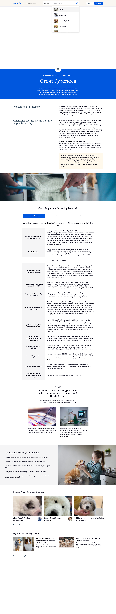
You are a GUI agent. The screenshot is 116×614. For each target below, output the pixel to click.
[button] (76, 208)
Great (58, 216)
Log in (90, 3)
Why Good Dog (31, 3)
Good (82, 216)
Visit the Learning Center (22, 556)
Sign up (98, 3)
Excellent (34, 216)
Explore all (18, 525)
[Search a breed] (65, 3)
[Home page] (18, 3)
